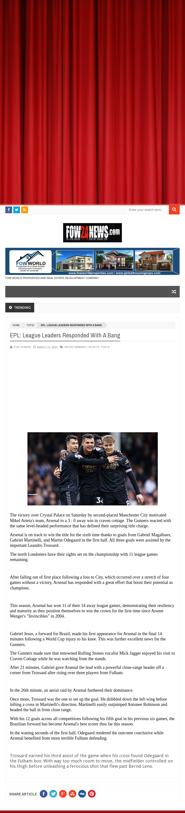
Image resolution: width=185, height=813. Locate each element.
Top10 (30, 325)
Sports (93, 347)
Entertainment (76, 347)
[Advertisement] (92, 33)
